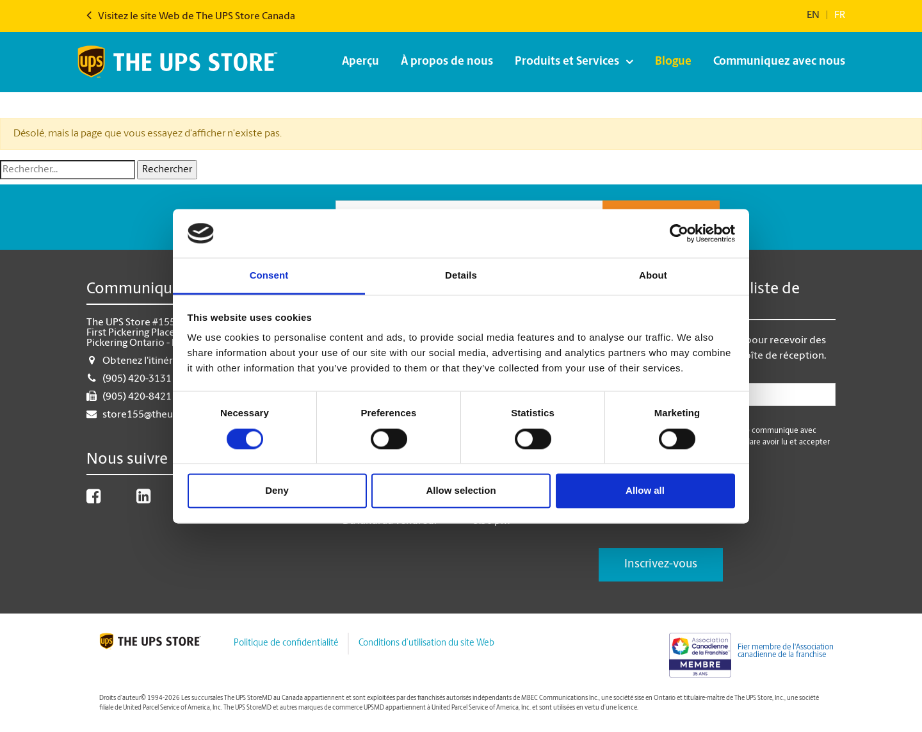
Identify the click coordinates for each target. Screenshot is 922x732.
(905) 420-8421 (137, 397)
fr (839, 15)
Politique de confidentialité (286, 643)
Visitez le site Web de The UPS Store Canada (190, 17)
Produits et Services (567, 62)
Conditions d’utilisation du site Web (426, 643)
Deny (277, 490)
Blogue (673, 62)
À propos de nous (447, 62)
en (813, 15)
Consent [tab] (269, 275)
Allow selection (461, 490)
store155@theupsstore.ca (161, 415)
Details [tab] (461, 275)
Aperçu (360, 62)
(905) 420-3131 (137, 379)
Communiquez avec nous (779, 62)
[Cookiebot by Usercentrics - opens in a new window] (679, 233)
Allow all (645, 490)
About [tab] (653, 275)
